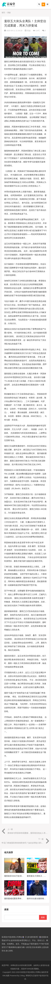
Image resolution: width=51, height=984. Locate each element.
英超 (9, 12)
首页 (3, 12)
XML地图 (6, 976)
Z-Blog (22, 976)
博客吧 (28, 976)
